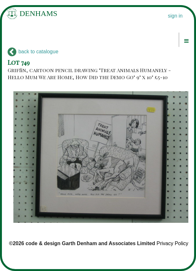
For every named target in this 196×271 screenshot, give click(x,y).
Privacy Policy (172, 243)
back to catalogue (33, 51)
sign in (175, 16)
